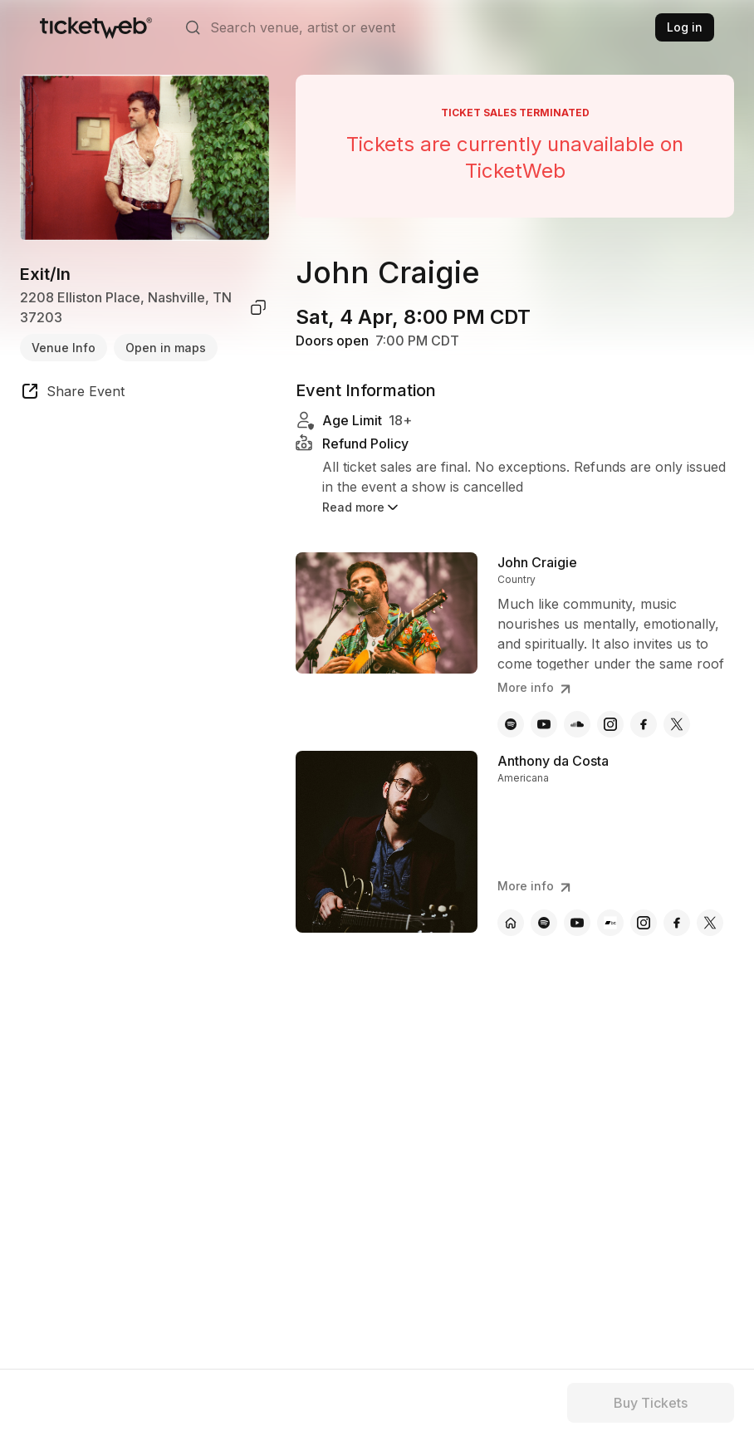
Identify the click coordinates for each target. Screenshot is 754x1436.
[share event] (72, 393)
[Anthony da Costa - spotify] (544, 922)
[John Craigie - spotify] (510, 724)
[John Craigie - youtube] (544, 724)
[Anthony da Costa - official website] (510, 922)
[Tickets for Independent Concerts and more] (96, 27)
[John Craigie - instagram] (610, 724)
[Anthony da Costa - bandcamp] (610, 922)
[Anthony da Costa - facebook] (676, 922)
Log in (685, 27)
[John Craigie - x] (676, 724)
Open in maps (165, 348)
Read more (361, 507)
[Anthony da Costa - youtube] (577, 922)
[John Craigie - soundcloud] (577, 724)
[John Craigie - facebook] (643, 724)
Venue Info (63, 348)
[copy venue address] (258, 307)
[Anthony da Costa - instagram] (643, 922)
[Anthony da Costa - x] (710, 922)
